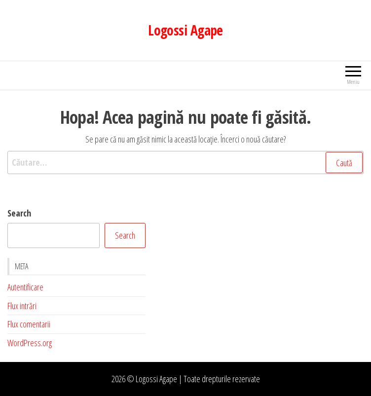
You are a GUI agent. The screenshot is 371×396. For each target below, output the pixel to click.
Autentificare (25, 287)
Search (19, 213)
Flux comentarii (28, 324)
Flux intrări (22, 306)
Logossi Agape (185, 30)
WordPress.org (29, 343)
